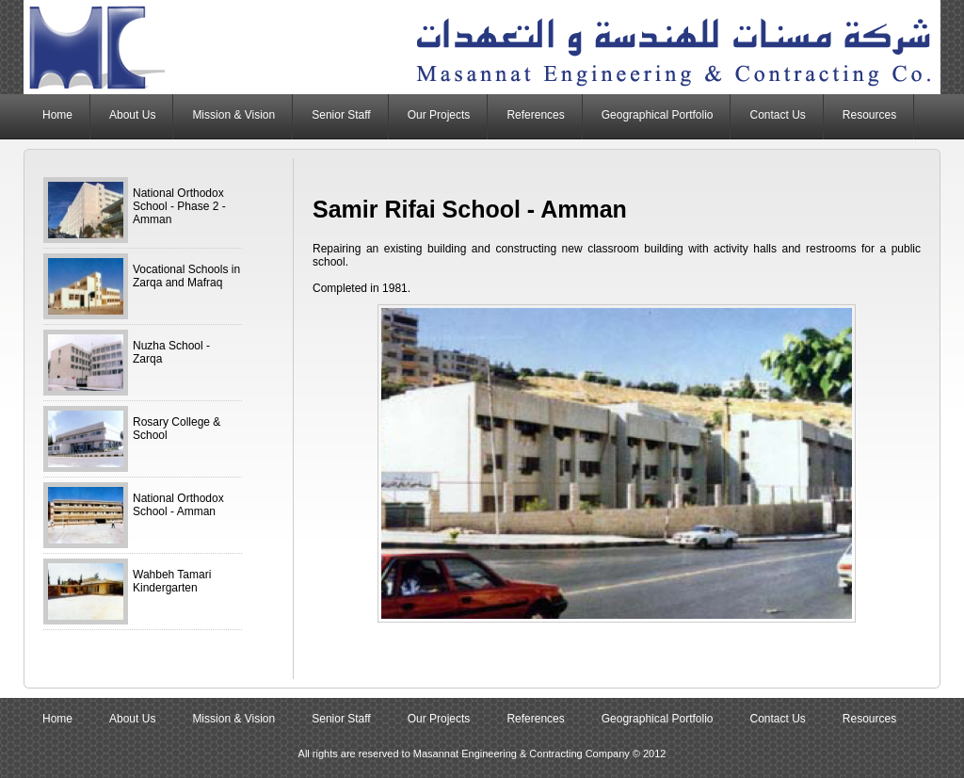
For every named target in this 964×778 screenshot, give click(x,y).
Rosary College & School (176, 428)
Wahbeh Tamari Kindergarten (172, 581)
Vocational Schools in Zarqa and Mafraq (186, 276)
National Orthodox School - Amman (178, 505)
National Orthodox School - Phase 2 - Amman (179, 206)
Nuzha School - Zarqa (171, 352)
